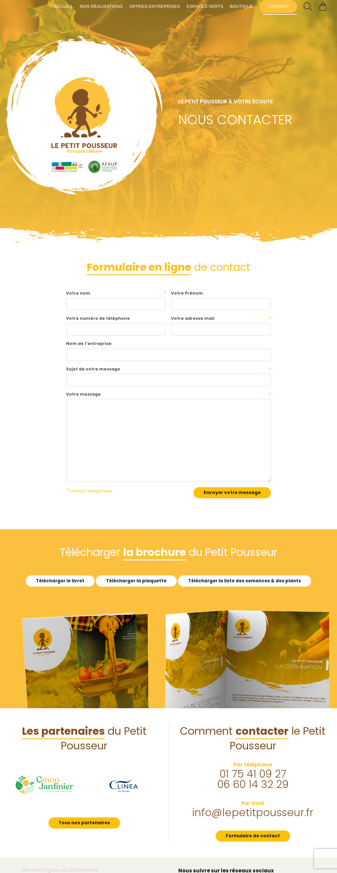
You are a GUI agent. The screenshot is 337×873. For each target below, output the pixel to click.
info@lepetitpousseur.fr (252, 812)
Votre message (168, 394)
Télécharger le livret (60, 581)
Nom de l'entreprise (89, 343)
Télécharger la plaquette (136, 581)
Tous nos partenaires (84, 823)
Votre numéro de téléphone (98, 318)
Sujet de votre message (168, 369)
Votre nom (116, 293)
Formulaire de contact (253, 836)
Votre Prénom (187, 293)
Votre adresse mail (221, 318)
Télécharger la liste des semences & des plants (244, 581)
